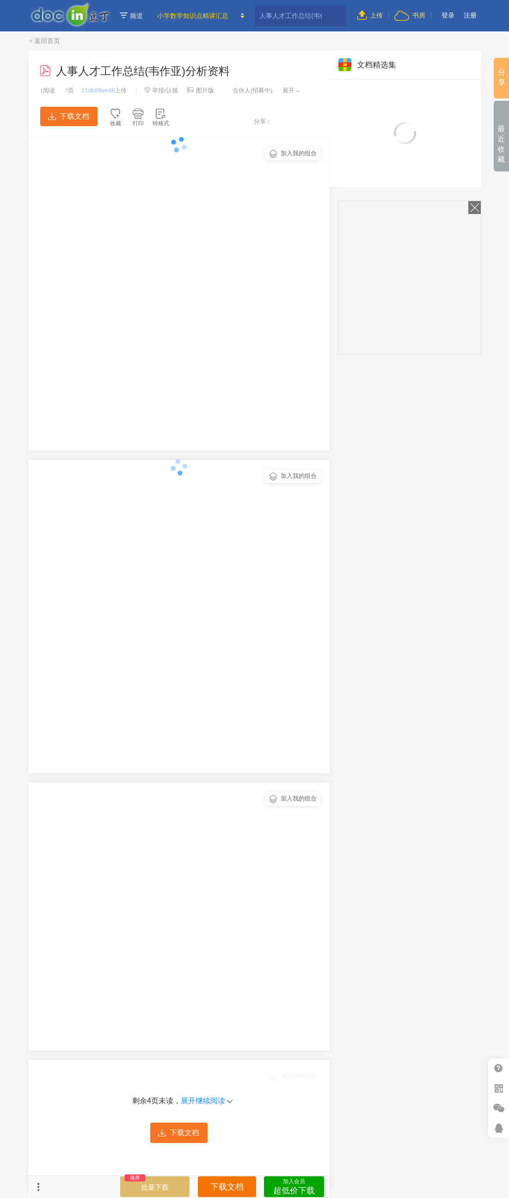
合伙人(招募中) (248, 90)
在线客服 (498, 1128)
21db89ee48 (98, 90)
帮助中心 (498, 1068)
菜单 (38, 1187)
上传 (370, 15)
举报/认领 (161, 90)
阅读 (47, 90)
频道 (131, 15)
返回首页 (47, 40)
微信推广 (498, 1108)
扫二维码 (498, 1088)
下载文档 (68, 116)
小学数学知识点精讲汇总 (192, 15)
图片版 (200, 90)
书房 (409, 15)
